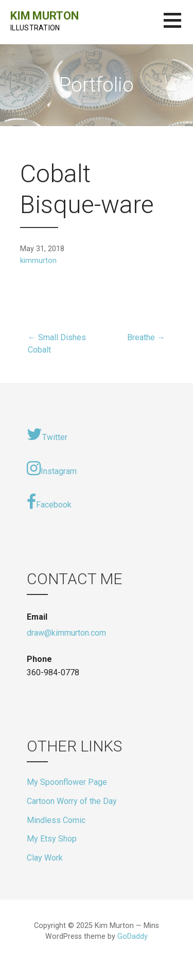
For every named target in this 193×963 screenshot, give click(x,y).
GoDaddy (132, 936)
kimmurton (38, 260)
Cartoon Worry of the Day (72, 801)
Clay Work (45, 858)
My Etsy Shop (52, 839)
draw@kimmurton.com (66, 633)
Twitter (47, 434)
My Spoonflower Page (67, 782)
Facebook (49, 502)
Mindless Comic (56, 820)
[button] (178, 26)
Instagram (52, 468)
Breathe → (146, 337)
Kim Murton (44, 15)
